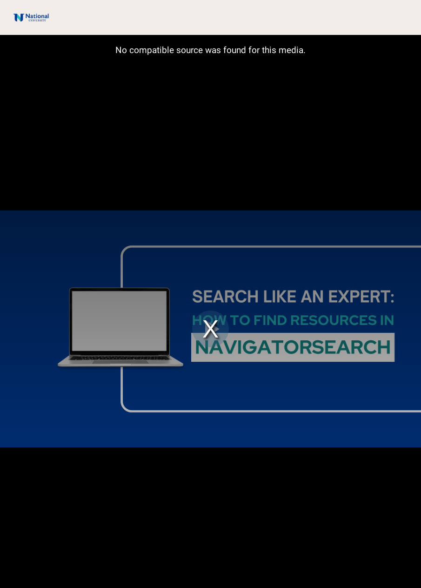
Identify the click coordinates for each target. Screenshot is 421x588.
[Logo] (26, 17)
